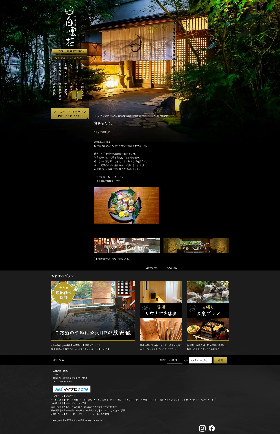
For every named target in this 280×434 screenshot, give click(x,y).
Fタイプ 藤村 (86, 398)
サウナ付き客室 (110, 405)
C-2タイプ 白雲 (156, 398)
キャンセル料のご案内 (98, 413)
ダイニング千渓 (79, 402)
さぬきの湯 (77, 405)
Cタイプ (127, 398)
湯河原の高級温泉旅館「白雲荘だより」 (123, 116)
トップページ (57, 395)
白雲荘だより (92, 409)
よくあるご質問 (118, 409)
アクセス (105, 409)
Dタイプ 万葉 (115, 398)
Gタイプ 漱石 (72, 398)
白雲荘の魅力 (67, 409)
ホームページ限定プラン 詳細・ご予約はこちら (70, 113)
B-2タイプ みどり (198, 398)
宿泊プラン (71, 395)
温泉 (53, 405)
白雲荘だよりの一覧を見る (110, 258)
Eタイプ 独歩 (100, 398)
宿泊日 (163, 359)
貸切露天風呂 (63, 405)
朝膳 (68, 402)
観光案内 (80, 409)
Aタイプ (212, 398)
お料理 (54, 402)
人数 (186, 359)
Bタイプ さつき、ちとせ (176, 398)
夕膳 (61, 402)
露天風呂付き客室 (92, 405)
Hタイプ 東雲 (57, 398)
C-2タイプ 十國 (140, 398)
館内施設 (55, 409)
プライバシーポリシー (76, 413)
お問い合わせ (57, 413)
